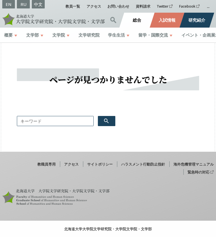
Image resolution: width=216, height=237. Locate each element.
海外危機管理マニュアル (194, 164)
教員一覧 (73, 6)
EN (9, 4)
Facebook (187, 6)
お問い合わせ (118, 6)
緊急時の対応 (199, 172)
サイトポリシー (100, 164)
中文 (38, 4)
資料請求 (143, 6)
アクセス (94, 6)
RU (23, 4)
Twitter (162, 6)
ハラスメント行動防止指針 (143, 164)
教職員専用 (46, 164)
